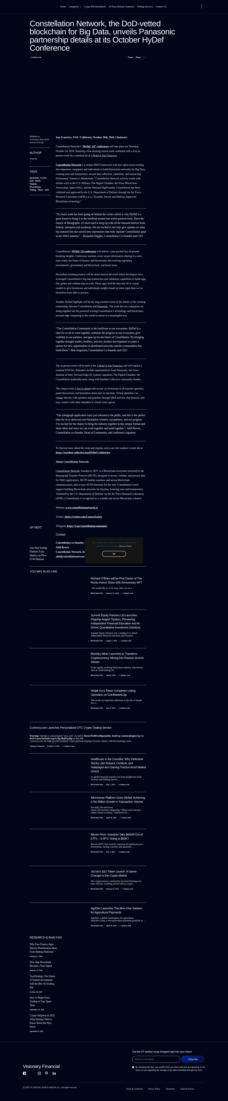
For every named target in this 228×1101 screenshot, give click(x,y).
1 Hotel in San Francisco (104, 155)
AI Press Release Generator (121, 6)
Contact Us (161, 6)
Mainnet (33, 184)
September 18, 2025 (37, 1010)
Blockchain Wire (97, 593)
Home (63, 6)
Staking (33, 190)
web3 (46, 190)
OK (114, 554)
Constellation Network (68, 471)
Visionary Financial (37, 746)
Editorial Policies (188, 1089)
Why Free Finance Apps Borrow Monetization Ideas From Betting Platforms (43, 948)
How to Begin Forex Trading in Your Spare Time (40, 1001)
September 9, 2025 (36, 1031)
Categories (75, 6)
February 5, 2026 (36, 956)
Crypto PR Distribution (95, 6)
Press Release (35, 187)
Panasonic (102, 306)
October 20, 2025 (36, 992)
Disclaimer (170, 1089)
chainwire (33, 159)
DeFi (32, 181)
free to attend (84, 388)
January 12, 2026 (36, 970)
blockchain (34, 178)
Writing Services (145, 6)
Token (40, 190)
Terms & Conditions (134, 1089)
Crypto (43, 178)
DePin (37, 181)
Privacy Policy (125, 546)
